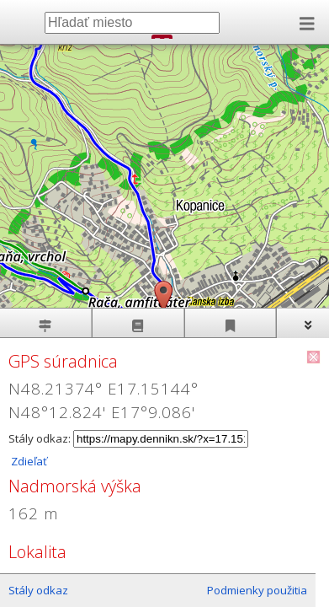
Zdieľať (27, 461)
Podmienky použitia (257, 590)
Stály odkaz (38, 590)
